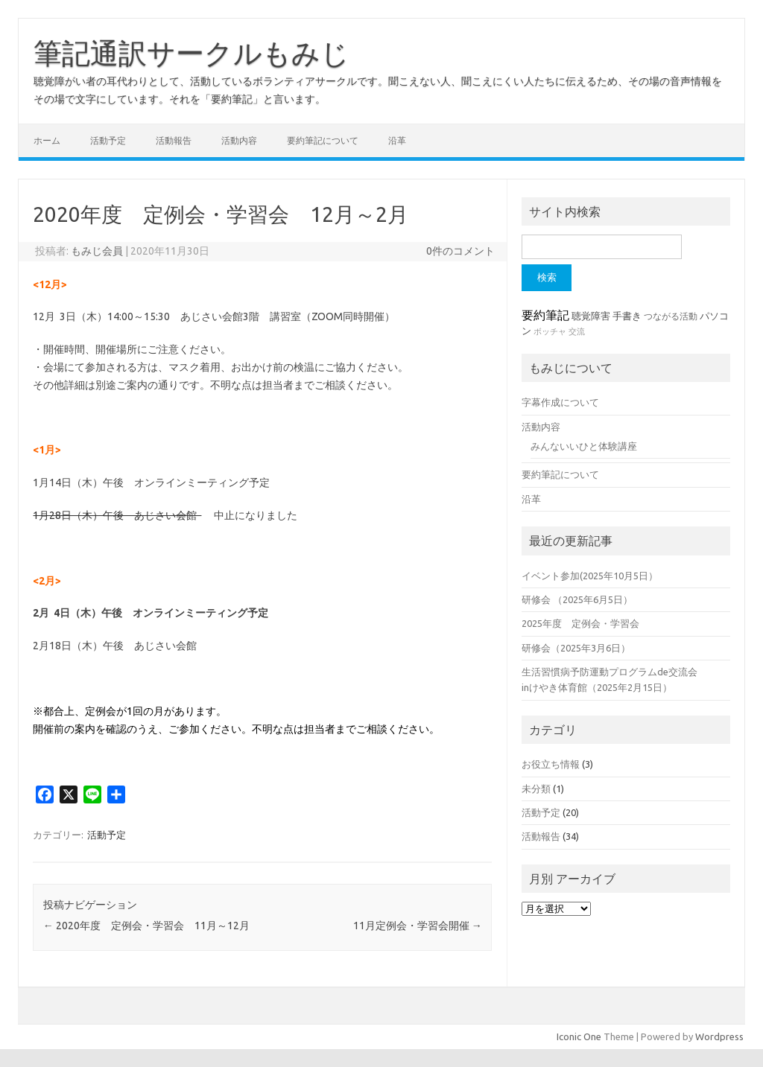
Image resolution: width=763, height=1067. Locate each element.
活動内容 (239, 140)
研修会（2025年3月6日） (576, 648)
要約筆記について (322, 140)
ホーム (47, 140)
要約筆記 (545, 315)
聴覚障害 (591, 316)
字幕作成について (560, 402)
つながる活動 (670, 316)
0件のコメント (460, 251)
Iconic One (579, 1036)
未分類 (536, 788)
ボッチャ (550, 331)
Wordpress (719, 1036)
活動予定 (108, 140)
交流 (577, 331)
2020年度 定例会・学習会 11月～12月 (146, 925)
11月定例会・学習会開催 (417, 925)
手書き (627, 316)
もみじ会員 (97, 251)
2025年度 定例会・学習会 (580, 623)
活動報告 (173, 140)
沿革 (397, 140)
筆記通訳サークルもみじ (191, 53)
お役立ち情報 (551, 764)
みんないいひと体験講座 (584, 446)
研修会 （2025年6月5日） (577, 599)
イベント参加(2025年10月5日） (590, 575)
